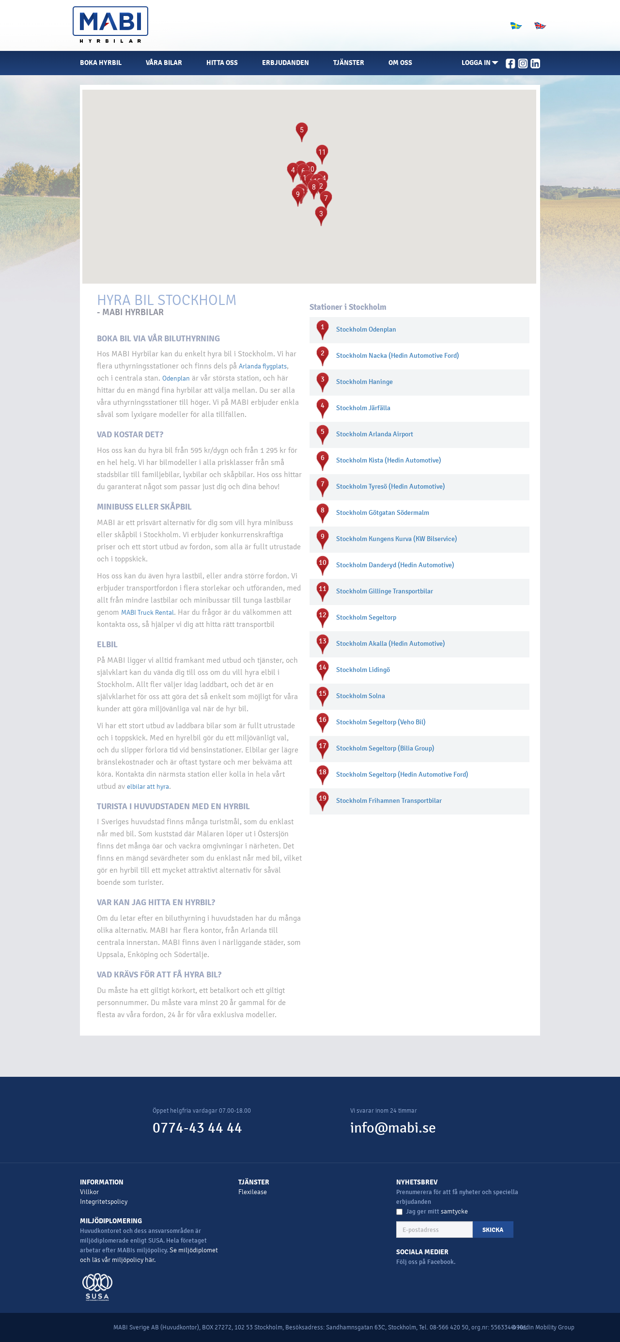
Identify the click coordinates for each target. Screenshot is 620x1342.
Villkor (89, 1192)
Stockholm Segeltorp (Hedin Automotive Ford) (402, 774)
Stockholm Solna (360, 696)
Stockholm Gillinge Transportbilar (384, 591)
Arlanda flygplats (263, 366)
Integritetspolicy (103, 1201)
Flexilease (252, 1192)
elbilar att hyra (148, 786)
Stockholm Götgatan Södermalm (382, 513)
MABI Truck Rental (147, 612)
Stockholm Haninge (364, 382)
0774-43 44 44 (197, 1127)
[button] (480, 63)
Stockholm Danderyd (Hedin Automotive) (395, 565)
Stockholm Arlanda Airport (374, 434)
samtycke (454, 1211)
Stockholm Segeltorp (366, 617)
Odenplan (176, 378)
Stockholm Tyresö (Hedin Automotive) (390, 486)
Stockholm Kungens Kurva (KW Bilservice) (396, 539)
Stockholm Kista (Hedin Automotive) (388, 460)
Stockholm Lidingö (363, 670)
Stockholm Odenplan (366, 329)
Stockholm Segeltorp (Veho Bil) (381, 722)
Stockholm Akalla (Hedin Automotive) (390, 643)
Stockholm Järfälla (363, 408)
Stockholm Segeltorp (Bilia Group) (385, 748)
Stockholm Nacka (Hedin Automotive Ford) (397, 355)
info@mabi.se (393, 1127)
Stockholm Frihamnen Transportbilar (389, 801)
